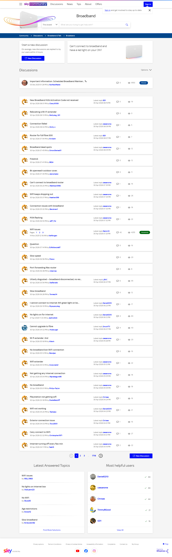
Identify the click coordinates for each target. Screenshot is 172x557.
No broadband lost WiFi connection (47, 349)
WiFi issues (27, 475)
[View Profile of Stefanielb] (54, 283)
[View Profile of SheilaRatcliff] (54, 400)
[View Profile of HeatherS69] (54, 197)
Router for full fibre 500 (41, 135)
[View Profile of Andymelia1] (53, 365)
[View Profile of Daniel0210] (107, 303)
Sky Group (135, 544)
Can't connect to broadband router (47, 182)
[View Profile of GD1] (104, 100)
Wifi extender (36, 361)
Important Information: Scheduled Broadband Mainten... (57, 81)
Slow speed (35, 255)
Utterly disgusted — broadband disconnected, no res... (56, 279)
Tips (79, 4)
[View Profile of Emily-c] (52, 127)
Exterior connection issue (42, 420)
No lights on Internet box (34, 486)
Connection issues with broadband (47, 206)
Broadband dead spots (41, 147)
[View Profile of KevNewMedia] (54, 85)
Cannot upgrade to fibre (41, 326)
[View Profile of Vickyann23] (29, 489)
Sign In (148, 4)
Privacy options (38, 544)
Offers (98, 4)
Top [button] (166, 544)
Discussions (56, 4)
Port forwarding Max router (43, 267)
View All (120, 530)
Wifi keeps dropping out (41, 194)
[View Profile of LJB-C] (105, 280)
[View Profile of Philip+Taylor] (54, 388)
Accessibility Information (95, 544)
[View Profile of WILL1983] (28, 478)
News (70, 4)
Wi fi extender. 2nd (39, 338)
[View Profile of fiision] (52, 259)
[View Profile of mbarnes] (53, 271)
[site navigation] (20, 4)
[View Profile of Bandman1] (54, 209)
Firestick (34, 159)
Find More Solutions (51, 530)
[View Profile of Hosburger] (54, 330)
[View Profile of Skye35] (27, 501)
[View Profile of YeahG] (51, 447)
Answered (144, 232)
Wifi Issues (35, 229)
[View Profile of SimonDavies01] (55, 150)
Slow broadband (38, 291)
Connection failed (38, 123)
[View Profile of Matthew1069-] (55, 186)
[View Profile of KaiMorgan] (53, 236)
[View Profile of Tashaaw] (53, 412)
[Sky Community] (35, 4)
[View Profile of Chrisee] (106, 397)
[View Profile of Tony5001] (53, 424)
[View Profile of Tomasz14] (53, 294)
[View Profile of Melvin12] (106, 231)
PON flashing (36, 217)
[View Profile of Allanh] (51, 341)
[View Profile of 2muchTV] (106, 327)
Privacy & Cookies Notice (74, 544)
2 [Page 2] (80, 456)
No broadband (37, 385)
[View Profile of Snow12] (27, 512)
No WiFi (25, 497)
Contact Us (123, 544)
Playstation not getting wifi (43, 397)
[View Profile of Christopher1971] (55, 435)
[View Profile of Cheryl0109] (54, 103)
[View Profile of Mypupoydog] (54, 306)
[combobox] (91, 25)
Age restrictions (29, 508)
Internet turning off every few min (46, 443)
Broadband (86, 16)
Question (34, 244)
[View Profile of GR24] (51, 162)
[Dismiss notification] (150, 10)
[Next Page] (100, 455)
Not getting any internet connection (47, 373)
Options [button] (144, 70)
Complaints (111, 544)
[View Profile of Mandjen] (52, 353)
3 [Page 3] (84, 456)
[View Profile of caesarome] (107, 124)
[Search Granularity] (50, 25)
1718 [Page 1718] (94, 456)
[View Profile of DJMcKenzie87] (54, 247)
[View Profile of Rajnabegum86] (56, 377)
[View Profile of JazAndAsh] (53, 318)
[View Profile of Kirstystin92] (29, 523)
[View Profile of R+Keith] (52, 139)
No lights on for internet (41, 314)
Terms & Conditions (54, 544)
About (88, 4)
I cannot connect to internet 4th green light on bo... (54, 303)
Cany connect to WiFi (40, 432)
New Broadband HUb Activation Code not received (54, 100)
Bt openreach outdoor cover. (43, 170)
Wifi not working (38, 408)
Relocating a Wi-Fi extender (43, 112)
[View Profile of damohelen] (54, 174)
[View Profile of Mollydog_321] (54, 115)
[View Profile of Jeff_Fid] (53, 221)
